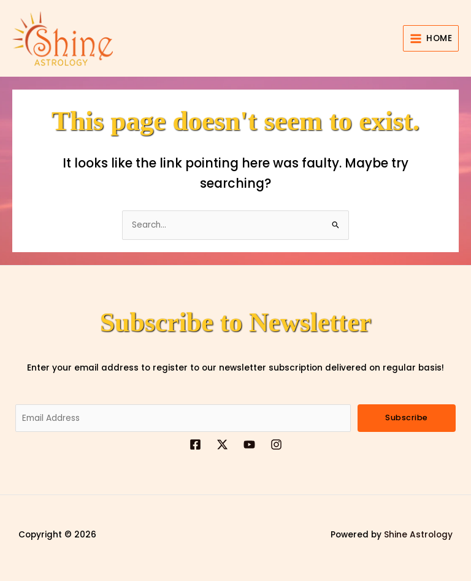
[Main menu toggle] (431, 38)
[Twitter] (222, 444)
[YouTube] (249, 444)
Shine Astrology (418, 535)
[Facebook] (195, 444)
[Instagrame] (276, 444)
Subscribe (406, 417)
